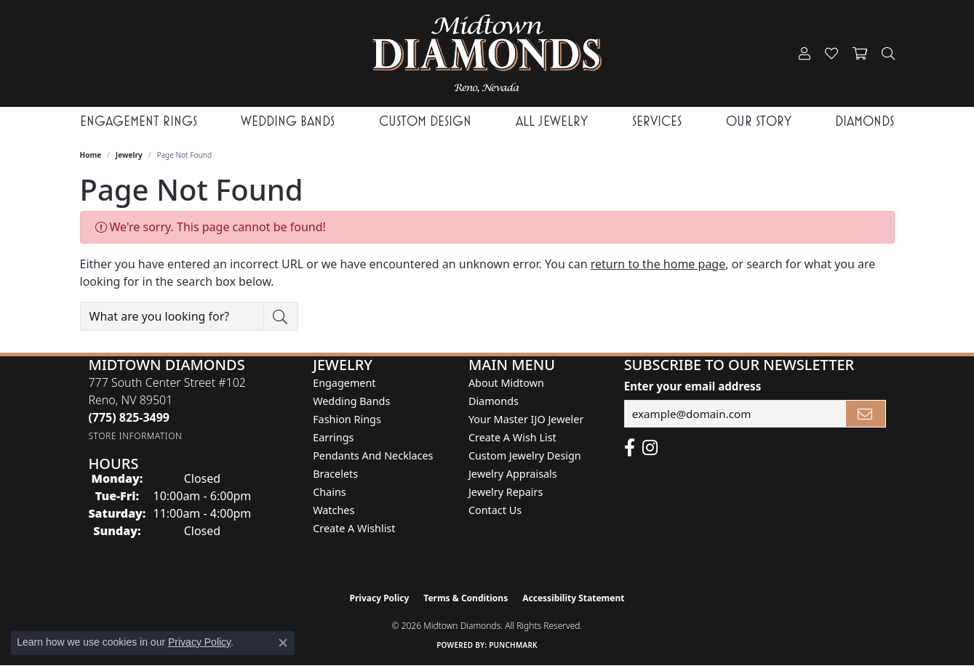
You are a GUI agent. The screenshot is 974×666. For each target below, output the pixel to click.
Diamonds (864, 121)
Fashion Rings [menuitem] (347, 419)
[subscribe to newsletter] (865, 414)
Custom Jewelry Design (524, 455)
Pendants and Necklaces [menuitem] (373, 455)
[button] (804, 54)
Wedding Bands (288, 121)
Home (91, 155)
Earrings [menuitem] (333, 437)
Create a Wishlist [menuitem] (354, 528)
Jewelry (129, 155)
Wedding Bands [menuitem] (351, 401)
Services (657, 121)
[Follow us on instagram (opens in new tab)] (650, 448)
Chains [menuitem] (329, 492)
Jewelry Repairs (505, 492)
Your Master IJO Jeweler (525, 419)
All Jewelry (552, 121)
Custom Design (425, 121)
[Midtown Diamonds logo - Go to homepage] (486, 53)
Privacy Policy (380, 598)
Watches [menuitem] (333, 510)
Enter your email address (693, 386)
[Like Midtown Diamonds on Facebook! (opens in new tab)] (629, 448)
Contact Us (495, 510)
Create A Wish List (512, 437)
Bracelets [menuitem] (335, 474)
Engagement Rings (138, 121)
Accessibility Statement (573, 598)
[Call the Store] (128, 417)
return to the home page (658, 264)
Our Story (758, 121)
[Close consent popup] (283, 642)
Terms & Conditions (465, 598)
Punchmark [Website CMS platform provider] (513, 645)
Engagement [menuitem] (344, 383)
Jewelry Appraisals (512, 474)
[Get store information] (135, 436)
